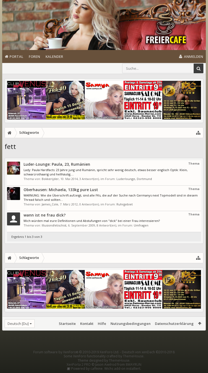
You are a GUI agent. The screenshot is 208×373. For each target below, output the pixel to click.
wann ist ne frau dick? (45, 215)
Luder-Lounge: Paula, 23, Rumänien (57, 164)
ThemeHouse (133, 356)
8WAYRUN (133, 364)
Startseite (67, 323)
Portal (16, 56)
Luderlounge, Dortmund (134, 179)
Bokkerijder (50, 179)
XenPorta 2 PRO (79, 364)
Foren (34, 56)
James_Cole (50, 204)
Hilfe (102, 323)
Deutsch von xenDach (148, 352)
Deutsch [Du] (18, 323)
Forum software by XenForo (76, 352)
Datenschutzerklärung (174, 323)
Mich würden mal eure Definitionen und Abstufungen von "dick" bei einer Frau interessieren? (92, 221)
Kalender (54, 56)
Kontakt (86, 323)
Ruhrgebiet (124, 204)
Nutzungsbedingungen (130, 323)
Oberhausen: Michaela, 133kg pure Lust (61, 189)
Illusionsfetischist (54, 225)
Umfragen (141, 225)
